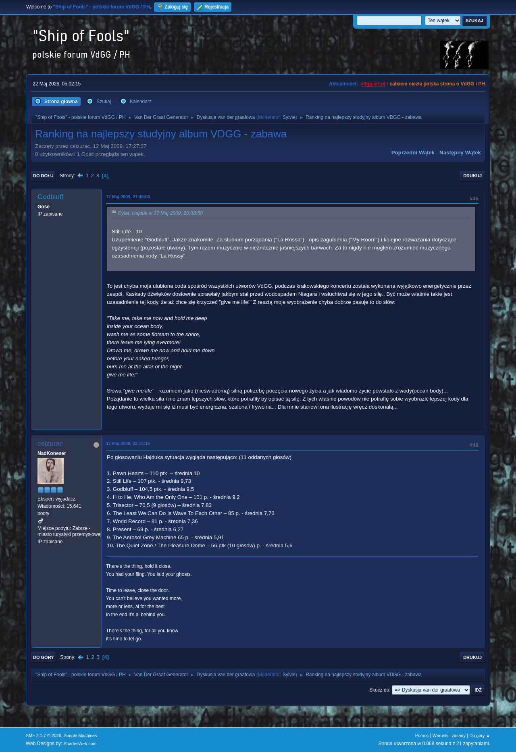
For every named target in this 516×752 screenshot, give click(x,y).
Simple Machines (80, 735)
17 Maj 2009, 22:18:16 (128, 443)
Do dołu (43, 175)
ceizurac (50, 443)
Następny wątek (460, 153)
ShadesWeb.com (80, 743)
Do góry (43, 657)
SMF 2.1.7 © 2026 (43, 735)
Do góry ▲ (480, 735)
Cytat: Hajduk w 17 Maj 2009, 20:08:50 (160, 213)
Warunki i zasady (449, 735)
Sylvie (289, 117)
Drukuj (472, 175)
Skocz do (379, 690)
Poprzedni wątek (413, 153)
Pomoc (422, 735)
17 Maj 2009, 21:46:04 (128, 196)
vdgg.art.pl (373, 84)
